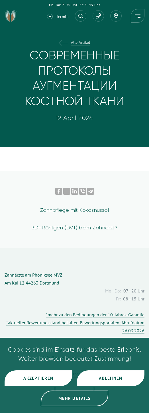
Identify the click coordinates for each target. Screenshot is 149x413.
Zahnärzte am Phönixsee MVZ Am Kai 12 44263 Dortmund (33, 279)
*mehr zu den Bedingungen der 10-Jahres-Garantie (95, 314)
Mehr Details (74, 398)
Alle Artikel (80, 43)
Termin (62, 16)
